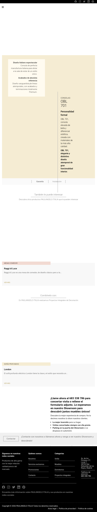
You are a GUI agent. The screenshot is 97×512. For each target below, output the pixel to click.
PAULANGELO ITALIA (21, 8)
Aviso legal (52, 509)
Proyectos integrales (63, 475)
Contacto (32, 475)
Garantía (40, 181)
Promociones (33, 470)
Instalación (57, 181)
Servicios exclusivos (36, 464)
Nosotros (32, 459)
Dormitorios (59, 470)
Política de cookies (85, 509)
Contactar (11, 439)
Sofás (57, 459)
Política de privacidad (67, 509)
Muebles (58, 464)
